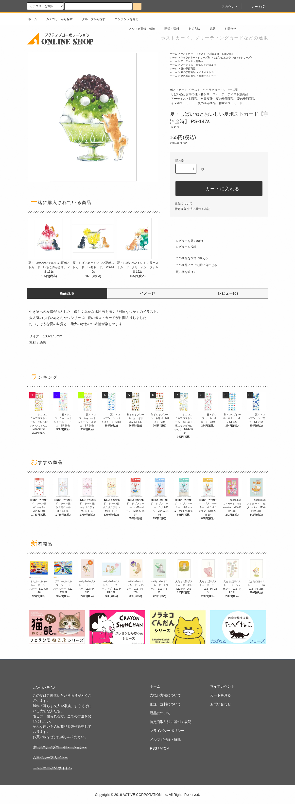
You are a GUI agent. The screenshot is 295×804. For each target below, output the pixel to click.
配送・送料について (165, 704)
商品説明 (67, 293)
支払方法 (191, 29)
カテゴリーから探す (56, 19)
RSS (153, 748)
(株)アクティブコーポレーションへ (60, 747)
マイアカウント (222, 686)
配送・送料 (168, 29)
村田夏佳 (211, 64)
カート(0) (256, 6)
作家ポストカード (209, 76)
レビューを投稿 (183, 247)
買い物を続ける (183, 272)
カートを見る (220, 695)
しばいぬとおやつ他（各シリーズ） (233, 57)
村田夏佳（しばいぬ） (221, 53)
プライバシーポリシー (167, 731)
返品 (209, 29)
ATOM (164, 748)
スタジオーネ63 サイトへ (52, 768)
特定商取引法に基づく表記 (192, 209)
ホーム (32, 19)
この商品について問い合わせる (193, 265)
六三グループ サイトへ (50, 757)
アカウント (227, 6)
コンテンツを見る (124, 19)
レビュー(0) (228, 293)
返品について (183, 203)
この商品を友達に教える (189, 258)
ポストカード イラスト (193, 53)
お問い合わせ (220, 704)
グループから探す (90, 19)
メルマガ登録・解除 (139, 29)
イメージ (147, 293)
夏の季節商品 (188, 68)
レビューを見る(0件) (186, 241)
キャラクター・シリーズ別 (195, 57)
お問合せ (227, 29)
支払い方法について (165, 695)
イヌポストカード (209, 72)
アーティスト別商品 (192, 61)
